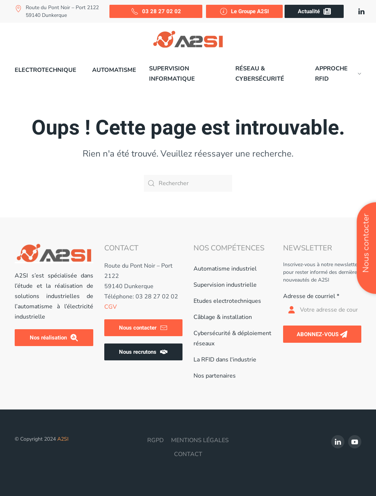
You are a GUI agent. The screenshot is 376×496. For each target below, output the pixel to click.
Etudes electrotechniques (227, 301)
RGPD (155, 440)
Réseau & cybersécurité (259, 74)
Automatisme (114, 70)
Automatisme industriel (225, 269)
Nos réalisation (54, 338)
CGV (110, 307)
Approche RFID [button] (338, 74)
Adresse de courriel (311, 296)
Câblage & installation (223, 317)
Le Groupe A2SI (244, 11)
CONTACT (188, 454)
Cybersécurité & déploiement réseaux (232, 338)
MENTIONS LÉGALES (200, 440)
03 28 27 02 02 (156, 11)
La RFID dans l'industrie (225, 360)
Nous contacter (143, 328)
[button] (47, 69)
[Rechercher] (188, 183)
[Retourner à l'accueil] (188, 39)
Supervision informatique (172, 74)
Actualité (314, 11)
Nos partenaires (215, 376)
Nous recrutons (143, 352)
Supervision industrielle (225, 285)
